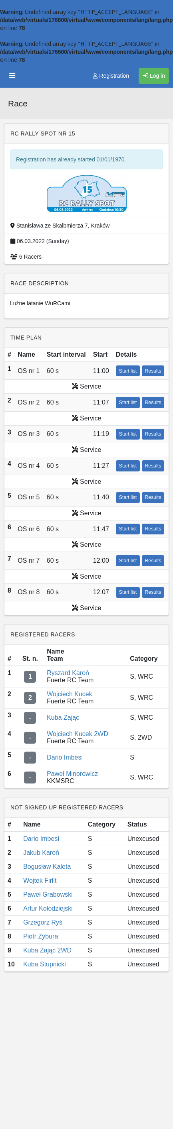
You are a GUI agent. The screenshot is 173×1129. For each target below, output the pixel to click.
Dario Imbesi (65, 757)
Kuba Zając (63, 717)
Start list (128, 371)
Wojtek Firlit (39, 880)
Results (153, 371)
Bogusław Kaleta (47, 866)
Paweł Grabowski (48, 894)
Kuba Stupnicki (44, 964)
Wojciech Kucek (69, 694)
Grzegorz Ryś (42, 922)
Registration (111, 76)
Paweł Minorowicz (72, 773)
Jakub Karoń (41, 852)
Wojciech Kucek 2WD (77, 733)
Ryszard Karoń (68, 673)
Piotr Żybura (40, 936)
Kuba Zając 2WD (47, 950)
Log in (154, 76)
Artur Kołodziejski (48, 908)
